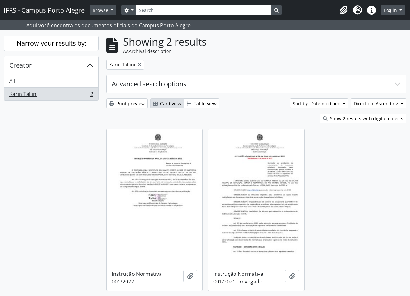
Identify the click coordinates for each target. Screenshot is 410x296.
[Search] (203, 10)
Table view (202, 103)
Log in (391, 10)
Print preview (127, 103)
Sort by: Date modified (317, 103)
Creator (20, 65)
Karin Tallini (51, 95)
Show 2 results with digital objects (363, 118)
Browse (101, 10)
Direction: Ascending (376, 103)
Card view (167, 103)
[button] (343, 10)
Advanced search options (149, 84)
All (12, 80)
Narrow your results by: (51, 43)
